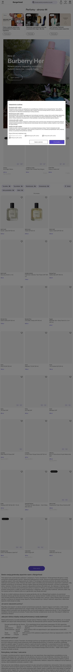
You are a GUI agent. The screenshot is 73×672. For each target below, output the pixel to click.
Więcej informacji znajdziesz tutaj (17, 133)
